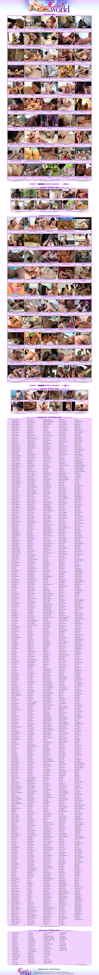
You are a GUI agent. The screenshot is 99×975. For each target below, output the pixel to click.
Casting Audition (31, 556)
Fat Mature (29, 893)
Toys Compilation (78, 794)
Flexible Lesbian (46, 449)
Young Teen (77, 918)
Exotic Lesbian (30, 861)
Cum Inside (29, 687)
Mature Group (62, 513)
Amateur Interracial (16, 484)
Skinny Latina (77, 540)
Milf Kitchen (61, 584)
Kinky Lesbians (46, 753)
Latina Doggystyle (47, 789)
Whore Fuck (77, 855)
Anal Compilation (15, 562)
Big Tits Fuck (15, 819)
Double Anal (30, 781)
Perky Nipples (62, 756)
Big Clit (13, 780)
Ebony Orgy (30, 842)
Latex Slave (45, 777)
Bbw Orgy (14, 714)
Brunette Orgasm (31, 507)
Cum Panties (30, 695)
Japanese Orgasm (47, 733)
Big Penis (14, 811)
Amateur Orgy (15, 496)
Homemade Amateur (47, 604)
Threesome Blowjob (78, 762)
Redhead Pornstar (62, 897)
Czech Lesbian (30, 733)
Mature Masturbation (63, 527)
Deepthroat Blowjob (31, 745)
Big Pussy (14, 813)
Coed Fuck (29, 632)
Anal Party (14, 589)
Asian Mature (15, 639)
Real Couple (61, 866)
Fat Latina (29, 889)
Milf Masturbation (63, 585)
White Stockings (78, 852)
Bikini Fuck (14, 830)
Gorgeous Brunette (47, 531)
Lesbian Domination (47, 847)
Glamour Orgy (46, 520)
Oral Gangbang (62, 703)
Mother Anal (61, 650)
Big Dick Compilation (16, 799)
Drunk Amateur (30, 794)
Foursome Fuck (46, 459)
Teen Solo (76, 744)
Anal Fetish (14, 573)
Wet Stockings (77, 849)
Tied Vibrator (77, 769)
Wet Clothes (77, 841)
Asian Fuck (14, 629)
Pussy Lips (61, 850)
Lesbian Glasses (46, 861)
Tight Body (76, 775)
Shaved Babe (77, 490)
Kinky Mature (46, 755)
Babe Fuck (14, 681)
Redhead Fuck (62, 889)
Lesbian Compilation (47, 841)
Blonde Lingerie (15, 922)
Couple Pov (29, 667)
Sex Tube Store (31, 945)
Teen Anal (76, 664)
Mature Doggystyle (63, 502)
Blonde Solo (30, 429)
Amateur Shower (15, 506)
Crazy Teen (29, 679)
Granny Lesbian (46, 542)
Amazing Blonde (15, 534)
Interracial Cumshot (47, 684)
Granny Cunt (46, 537)
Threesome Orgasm (78, 767)
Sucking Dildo (77, 647)
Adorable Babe (15, 421)
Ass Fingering (15, 662)
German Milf (46, 495)
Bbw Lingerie (15, 708)
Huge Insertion (46, 661)
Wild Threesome (78, 886)
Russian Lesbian (78, 448)
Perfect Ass (61, 750)
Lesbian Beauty (46, 830)
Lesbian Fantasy (46, 850)
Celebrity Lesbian (31, 562)
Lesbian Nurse (46, 888)
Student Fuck (77, 629)
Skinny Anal (77, 527)
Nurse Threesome (62, 678)
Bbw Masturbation (16, 709)
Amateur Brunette (15, 448)
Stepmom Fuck (77, 612)
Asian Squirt (14, 656)
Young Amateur (77, 888)
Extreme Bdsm (30, 864)
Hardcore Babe (46, 590)
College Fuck (30, 640)
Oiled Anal (61, 694)
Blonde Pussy (30, 426)
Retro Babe (61, 907)
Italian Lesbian (46, 706)
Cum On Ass (30, 689)
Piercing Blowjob (62, 770)
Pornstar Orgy (62, 795)
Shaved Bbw (77, 491)
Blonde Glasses (15, 916)
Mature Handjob (62, 515)
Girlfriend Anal (46, 501)
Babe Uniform (15, 686)
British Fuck (30, 463)
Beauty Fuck (14, 734)
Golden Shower (46, 526)
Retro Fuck (61, 914)
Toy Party (76, 792)
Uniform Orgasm (78, 806)
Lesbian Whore (62, 449)
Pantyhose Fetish (62, 737)
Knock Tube (81, 411)
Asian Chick (14, 618)
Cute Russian (30, 720)
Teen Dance (77, 689)
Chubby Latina (30, 587)
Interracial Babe (46, 679)
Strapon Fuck (77, 621)
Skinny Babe (77, 529)
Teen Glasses (77, 712)
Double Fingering (31, 786)
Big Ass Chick (15, 764)
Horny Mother (46, 640)
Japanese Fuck (46, 722)
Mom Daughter (62, 626)
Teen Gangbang (77, 711)
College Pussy (30, 647)
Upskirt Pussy (77, 809)
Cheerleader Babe (31, 578)
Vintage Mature (77, 825)
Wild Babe (76, 864)
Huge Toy (45, 667)
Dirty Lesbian (30, 767)
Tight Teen (76, 780)
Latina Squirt (46, 809)
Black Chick (14, 850)
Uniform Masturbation (79, 805)
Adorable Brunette (16, 424)
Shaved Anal (77, 487)
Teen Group (77, 714)
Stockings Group (78, 617)
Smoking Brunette (78, 573)
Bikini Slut (14, 831)
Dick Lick (29, 748)
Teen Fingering (77, 704)
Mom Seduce (62, 632)
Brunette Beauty (30, 479)
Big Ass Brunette (15, 762)
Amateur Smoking (16, 507)
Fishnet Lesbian (46, 440)
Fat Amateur (30, 877)
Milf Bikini (61, 565)
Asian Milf (14, 640)
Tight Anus (76, 772)
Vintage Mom (77, 828)
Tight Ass (76, 773)
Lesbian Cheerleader (47, 836)
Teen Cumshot (77, 686)
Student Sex (77, 632)
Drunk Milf (29, 803)
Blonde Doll (14, 910)
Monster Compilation (63, 642)
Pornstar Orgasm (62, 794)
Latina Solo (45, 808)
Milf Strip (61, 604)
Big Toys (14, 824)
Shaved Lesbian (77, 504)
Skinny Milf (77, 546)
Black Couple (15, 852)
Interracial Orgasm (47, 698)
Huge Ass (45, 650)
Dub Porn (69, 199)
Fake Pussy (29, 872)
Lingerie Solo (62, 462)
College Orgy (30, 643)
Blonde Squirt (30, 430)
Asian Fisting (14, 628)
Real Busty (61, 864)
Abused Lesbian (15, 419)
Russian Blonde (77, 438)
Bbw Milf (14, 711)
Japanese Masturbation (48, 730)
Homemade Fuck (47, 609)
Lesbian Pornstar (46, 903)
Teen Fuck (76, 709)
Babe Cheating (15, 679)
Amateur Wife (15, 526)
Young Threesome (78, 919)
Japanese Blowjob (47, 719)
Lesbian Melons (46, 880)
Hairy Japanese (46, 571)
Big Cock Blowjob (16, 786)
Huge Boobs (45, 651)
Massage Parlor (62, 474)
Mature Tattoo (62, 553)
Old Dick (61, 697)
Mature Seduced (62, 542)
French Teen (45, 469)
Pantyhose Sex (62, 742)
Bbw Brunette (15, 700)
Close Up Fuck (30, 617)
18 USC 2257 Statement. (66, 973)
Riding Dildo (77, 426)
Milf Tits (61, 610)
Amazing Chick (15, 537)
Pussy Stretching (62, 855)
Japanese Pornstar (47, 734)
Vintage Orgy (77, 831)
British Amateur (30, 460)
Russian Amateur (78, 432)
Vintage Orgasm (78, 830)
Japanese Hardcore (47, 723)
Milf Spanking (62, 600)
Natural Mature (62, 667)
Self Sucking (77, 474)
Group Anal (45, 548)
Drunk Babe (30, 795)
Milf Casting (61, 568)
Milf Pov (61, 593)
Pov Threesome (62, 816)
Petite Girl (61, 766)
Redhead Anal (62, 880)
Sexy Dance (77, 484)
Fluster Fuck (81, 199)
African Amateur (15, 432)
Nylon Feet (61, 683)
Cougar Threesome (31, 659)
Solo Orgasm (77, 592)
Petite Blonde (62, 762)
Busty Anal (29, 531)
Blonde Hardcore (15, 919)
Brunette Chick (30, 488)
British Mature (30, 466)
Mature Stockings (62, 548)
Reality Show (62, 875)
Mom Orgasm (62, 631)
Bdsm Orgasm (15, 723)
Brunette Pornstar (31, 509)
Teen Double (77, 697)
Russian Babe (77, 435)
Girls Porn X (62, 942)
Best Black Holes (32, 951)
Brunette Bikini (30, 482)
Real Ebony (61, 869)
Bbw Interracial (15, 703)
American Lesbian (16, 553)
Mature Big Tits (62, 490)
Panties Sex (61, 736)
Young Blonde (77, 897)
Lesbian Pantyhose (47, 897)
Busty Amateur (30, 529)
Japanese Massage (47, 728)
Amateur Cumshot (16, 460)
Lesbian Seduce (46, 916)
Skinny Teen (77, 553)
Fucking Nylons (47, 940)
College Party (30, 645)
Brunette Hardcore (31, 501)
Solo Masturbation (78, 590)
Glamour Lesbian (47, 515)
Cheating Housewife (31, 571)
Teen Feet (76, 701)
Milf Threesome (62, 609)
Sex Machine (77, 477)
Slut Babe (76, 562)
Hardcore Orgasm (47, 598)
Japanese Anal (46, 709)
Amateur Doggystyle (16, 466)
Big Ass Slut (14, 773)
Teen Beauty (77, 672)
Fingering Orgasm (47, 422)
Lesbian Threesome (63, 441)
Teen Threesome (78, 755)
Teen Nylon (77, 725)
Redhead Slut (62, 899)
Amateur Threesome (16, 521)
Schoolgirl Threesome (79, 466)
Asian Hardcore (15, 631)
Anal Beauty (14, 560)
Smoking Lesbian (78, 579)
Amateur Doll (15, 468)
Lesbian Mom (46, 883)
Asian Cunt (14, 621)
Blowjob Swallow (31, 441)
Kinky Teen (45, 756)
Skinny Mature (77, 545)
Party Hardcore (62, 747)
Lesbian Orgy (46, 894)
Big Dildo (14, 805)
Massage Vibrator (62, 476)
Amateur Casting (15, 449)
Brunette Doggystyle (31, 493)
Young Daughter (78, 905)
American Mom (15, 557)
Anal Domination (15, 570)
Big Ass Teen (14, 775)
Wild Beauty (77, 867)
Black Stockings (15, 878)
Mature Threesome (63, 554)
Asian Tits (14, 659)
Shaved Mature (77, 506)
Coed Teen (29, 637)
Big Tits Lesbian (15, 820)
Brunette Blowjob (31, 484)
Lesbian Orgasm (46, 893)
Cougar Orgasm (30, 656)
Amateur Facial (15, 471)
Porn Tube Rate (31, 939)
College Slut (30, 648)
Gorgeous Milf (46, 534)
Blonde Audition (15, 891)
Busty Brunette (30, 538)
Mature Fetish (62, 507)
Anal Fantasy (14, 571)
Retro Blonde (62, 910)
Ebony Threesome (31, 850)
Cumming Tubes (31, 962)
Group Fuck (45, 551)
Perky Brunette (62, 753)
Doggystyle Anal (31, 778)
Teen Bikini (77, 675)
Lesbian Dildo (46, 844)
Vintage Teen (77, 835)
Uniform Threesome (78, 808)
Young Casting (77, 900)
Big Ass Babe (15, 759)
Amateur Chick (15, 452)
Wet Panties (77, 846)
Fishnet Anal (46, 438)
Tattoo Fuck (77, 654)
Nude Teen (61, 673)
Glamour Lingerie (47, 516)
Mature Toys (61, 556)
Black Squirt (14, 877)
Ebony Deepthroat (31, 825)
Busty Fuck (29, 542)
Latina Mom (45, 800)
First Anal (45, 426)
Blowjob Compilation (32, 438)
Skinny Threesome (78, 554)
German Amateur (47, 479)
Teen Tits (76, 756)
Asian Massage (15, 636)
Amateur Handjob (15, 480)
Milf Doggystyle (62, 571)
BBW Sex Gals (31, 961)
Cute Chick (29, 712)
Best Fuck (14, 752)
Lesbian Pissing (46, 900)
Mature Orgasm (62, 532)
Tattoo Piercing (77, 659)
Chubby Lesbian (30, 589)
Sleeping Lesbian (78, 560)
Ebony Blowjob (30, 820)
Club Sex (29, 629)
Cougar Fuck (30, 654)
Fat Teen (29, 900)
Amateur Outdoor (15, 498)
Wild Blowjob (77, 871)
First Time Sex (46, 437)
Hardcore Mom (46, 596)
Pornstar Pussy (62, 800)
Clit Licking (30, 609)
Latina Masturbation (47, 797)
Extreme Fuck (30, 866)
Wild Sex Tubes (56, 400)
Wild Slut (76, 883)
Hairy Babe (45, 560)
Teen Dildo (76, 692)
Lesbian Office (46, 889)
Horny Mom (45, 639)
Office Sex (61, 692)
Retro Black (61, 908)
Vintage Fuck (77, 820)
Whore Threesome (78, 861)
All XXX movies (17, 199)
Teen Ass (76, 665)
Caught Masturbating (32, 559)
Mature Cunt (61, 499)
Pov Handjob (61, 809)
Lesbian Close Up (47, 838)
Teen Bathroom (77, 670)
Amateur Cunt (15, 462)
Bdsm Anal (14, 720)
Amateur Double (15, 469)
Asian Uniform (15, 661)
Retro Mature (62, 919)
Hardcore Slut (46, 601)
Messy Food (61, 559)
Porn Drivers (56, 210)
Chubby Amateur (31, 581)
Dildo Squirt (30, 753)
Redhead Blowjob (63, 885)
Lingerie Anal (62, 460)
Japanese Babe (46, 712)
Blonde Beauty (15, 896)
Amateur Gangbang (16, 477)
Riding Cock (77, 422)
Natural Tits (61, 672)
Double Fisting (30, 788)
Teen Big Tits (77, 673)
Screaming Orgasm (78, 469)
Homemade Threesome (48, 617)
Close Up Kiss (30, 618)
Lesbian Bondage (47, 833)
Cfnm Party (29, 565)
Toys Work (76, 795)
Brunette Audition (31, 474)
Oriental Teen (62, 714)
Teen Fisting (77, 708)
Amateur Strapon (15, 512)
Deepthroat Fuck (31, 747)
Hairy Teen (45, 582)
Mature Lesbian (62, 524)
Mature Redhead (62, 538)
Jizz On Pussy (46, 744)
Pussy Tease (61, 858)
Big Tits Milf (14, 822)
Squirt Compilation (78, 607)
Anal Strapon (14, 595)
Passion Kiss (61, 748)
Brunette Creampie (31, 491)
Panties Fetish (62, 731)
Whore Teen (77, 860)
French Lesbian (46, 466)
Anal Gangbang (15, 579)
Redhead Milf (62, 894)
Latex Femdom (46, 770)
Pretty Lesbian (62, 827)
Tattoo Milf (76, 657)
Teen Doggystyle (78, 694)
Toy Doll (76, 789)
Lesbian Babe (46, 825)
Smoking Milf (77, 582)
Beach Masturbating (16, 726)
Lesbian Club (46, 839)
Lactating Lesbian (47, 766)
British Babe (30, 462)
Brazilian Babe (30, 455)
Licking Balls (62, 459)
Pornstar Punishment (63, 799)
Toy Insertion (77, 791)
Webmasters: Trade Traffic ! (49, 969)
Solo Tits (76, 596)
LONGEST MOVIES (55, 184)
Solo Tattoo (77, 595)
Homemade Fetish (47, 607)
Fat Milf (29, 894)
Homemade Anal (46, 606)
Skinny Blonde (77, 534)
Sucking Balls (77, 637)
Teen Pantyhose (77, 731)
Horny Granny (46, 632)
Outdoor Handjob (62, 722)
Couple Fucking (30, 662)
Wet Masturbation (78, 842)
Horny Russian (46, 645)
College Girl (30, 642)
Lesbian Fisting (46, 856)
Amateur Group (15, 479)
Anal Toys (14, 600)
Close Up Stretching (31, 625)
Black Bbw (14, 844)
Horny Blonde (46, 621)
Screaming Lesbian (78, 468)
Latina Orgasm (46, 802)
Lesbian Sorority (62, 421)
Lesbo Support (47, 954)
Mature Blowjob (62, 493)
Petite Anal (61, 759)
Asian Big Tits (15, 614)
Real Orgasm (61, 871)
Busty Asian (30, 532)
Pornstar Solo (62, 803)
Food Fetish (45, 451)
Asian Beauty (15, 612)
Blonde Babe (14, 893)
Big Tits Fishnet (15, 817)
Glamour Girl (46, 513)
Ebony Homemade (31, 830)
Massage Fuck (62, 469)
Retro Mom (61, 922)
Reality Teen (61, 877)
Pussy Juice (61, 847)
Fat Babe (29, 882)
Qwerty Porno (69, 210)
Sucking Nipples (78, 648)
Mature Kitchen (62, 521)
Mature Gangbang (63, 512)
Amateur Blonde (15, 444)
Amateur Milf (15, 488)
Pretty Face (61, 824)
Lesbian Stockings (63, 429)
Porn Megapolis (63, 933)
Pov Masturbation (63, 811)
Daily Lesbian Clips (48, 933)
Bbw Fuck (14, 701)
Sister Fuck (76, 524)
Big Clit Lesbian (15, 783)
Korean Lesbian (46, 764)
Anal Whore (14, 601)
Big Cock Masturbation (17, 792)
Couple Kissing (30, 664)
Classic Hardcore (31, 601)
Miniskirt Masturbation (64, 617)
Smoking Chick (77, 574)
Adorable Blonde (15, 422)
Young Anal (77, 889)
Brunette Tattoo (30, 518)
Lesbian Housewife (47, 866)
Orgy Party (61, 711)
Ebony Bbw (29, 817)
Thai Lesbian (77, 761)
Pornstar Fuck (62, 789)
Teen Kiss (76, 720)
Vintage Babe (77, 817)
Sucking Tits (77, 650)
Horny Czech (46, 628)
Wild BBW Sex (63, 937)
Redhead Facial (62, 888)
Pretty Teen (61, 830)
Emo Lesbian (30, 852)
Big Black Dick (15, 777)
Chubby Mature (30, 590)
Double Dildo (30, 784)
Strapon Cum (77, 620)
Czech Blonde (30, 728)
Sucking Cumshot (78, 645)
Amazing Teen (15, 545)
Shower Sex (77, 521)
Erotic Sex (29, 858)
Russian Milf (77, 452)
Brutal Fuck (29, 527)
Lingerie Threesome (63, 465)
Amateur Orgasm (15, 495)
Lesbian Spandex (62, 422)
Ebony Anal (29, 814)
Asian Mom (14, 642)
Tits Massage (77, 784)
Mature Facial (62, 504)
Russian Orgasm (78, 454)
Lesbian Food (46, 858)
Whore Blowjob (77, 853)
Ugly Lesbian (77, 797)
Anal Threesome (15, 598)
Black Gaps (30, 953)
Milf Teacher (61, 607)
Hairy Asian (45, 559)
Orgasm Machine (62, 708)
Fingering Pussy (46, 424)
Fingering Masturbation (48, 421)
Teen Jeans (76, 719)
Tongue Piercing (78, 788)
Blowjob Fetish (30, 440)
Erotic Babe (29, 853)
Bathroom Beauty (15, 690)
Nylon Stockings (62, 687)
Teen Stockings (77, 748)
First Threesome (46, 432)
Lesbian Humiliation (47, 867)
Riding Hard (77, 427)
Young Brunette (77, 899)
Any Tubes (43, 411)
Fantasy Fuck (30, 875)
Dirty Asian (29, 756)
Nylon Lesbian (62, 686)
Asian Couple (15, 620)
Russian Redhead (78, 455)
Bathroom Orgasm (16, 694)
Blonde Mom (30, 419)
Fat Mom (29, 896)
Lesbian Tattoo (62, 437)
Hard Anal (45, 585)
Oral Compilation (62, 698)
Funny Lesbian (46, 474)
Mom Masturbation (63, 629)
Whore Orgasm (77, 858)
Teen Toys (76, 758)
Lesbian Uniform (62, 446)
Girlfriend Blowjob (47, 502)
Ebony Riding (30, 844)
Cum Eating (30, 684)
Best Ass (13, 747)
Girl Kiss (45, 499)
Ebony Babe (30, 816)
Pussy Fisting (62, 842)
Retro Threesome (78, 421)
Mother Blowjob (62, 651)
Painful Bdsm (62, 730)
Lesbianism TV (47, 947)
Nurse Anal (61, 675)
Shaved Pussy (77, 510)
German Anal (46, 480)
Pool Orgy (61, 777)
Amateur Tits (14, 523)
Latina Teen (45, 811)
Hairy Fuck (45, 568)
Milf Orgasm (61, 587)
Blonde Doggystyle (16, 908)
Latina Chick (46, 786)
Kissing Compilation (47, 759)
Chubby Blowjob (31, 584)
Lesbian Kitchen (46, 872)
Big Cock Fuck (15, 791)
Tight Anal (76, 770)
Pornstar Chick (62, 788)
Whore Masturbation (79, 856)
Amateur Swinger (15, 516)
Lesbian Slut (45, 924)
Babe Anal (14, 672)
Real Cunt (61, 867)
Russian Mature (77, 451)
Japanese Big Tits (47, 717)
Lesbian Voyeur (62, 448)
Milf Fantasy (61, 574)
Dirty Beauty (30, 759)
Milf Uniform (62, 612)
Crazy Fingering (30, 673)
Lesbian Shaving (46, 918)
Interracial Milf (46, 695)
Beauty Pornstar (15, 739)
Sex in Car (76, 482)
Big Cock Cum (15, 789)
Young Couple (77, 903)
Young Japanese (77, 907)
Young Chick (77, 902)
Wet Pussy (76, 847)
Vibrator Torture (78, 814)
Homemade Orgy (47, 614)
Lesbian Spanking (63, 424)
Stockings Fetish (78, 615)
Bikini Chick (14, 828)
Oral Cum (61, 700)
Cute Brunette (30, 711)
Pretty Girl (61, 825)
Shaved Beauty (77, 493)
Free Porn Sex (63, 947)
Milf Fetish (61, 576)
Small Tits (76, 567)
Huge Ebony (45, 657)
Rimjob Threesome (78, 430)
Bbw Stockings (15, 715)
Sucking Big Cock (78, 639)
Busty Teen (29, 553)
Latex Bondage (46, 769)
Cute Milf (29, 719)
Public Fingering (62, 833)
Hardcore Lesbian (47, 595)
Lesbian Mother (46, 886)
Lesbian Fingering (47, 855)
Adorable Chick (15, 426)
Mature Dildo (62, 501)
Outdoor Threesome (63, 728)
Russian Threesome (78, 459)
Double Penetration (31, 791)
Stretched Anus (77, 625)
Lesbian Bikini (46, 831)
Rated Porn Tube (32, 942)
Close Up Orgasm (31, 621)
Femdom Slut (30, 913)
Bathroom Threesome (16, 695)
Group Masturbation (47, 553)
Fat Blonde (29, 883)
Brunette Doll (30, 495)
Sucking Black (77, 642)
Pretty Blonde (62, 820)
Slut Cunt (76, 563)
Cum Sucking (30, 698)
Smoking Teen (77, 584)
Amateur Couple (15, 459)
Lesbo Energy (47, 951)
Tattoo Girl (76, 656)
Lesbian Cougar (46, 842)
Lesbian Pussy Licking (48, 908)
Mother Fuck (61, 653)
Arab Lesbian (15, 604)
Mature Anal (61, 482)
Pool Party (61, 778)
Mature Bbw (61, 485)
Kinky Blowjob (46, 748)
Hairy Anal (45, 557)
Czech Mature (30, 734)
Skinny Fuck (77, 538)
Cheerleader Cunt (31, 579)
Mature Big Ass (62, 488)
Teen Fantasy (77, 700)
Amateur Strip (15, 513)
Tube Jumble (81, 210)
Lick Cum (61, 457)
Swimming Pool (78, 653)
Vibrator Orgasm (78, 813)
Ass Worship (14, 670)
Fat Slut (29, 899)
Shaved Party (77, 509)
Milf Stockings (62, 603)
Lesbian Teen (62, 440)
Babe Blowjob (15, 676)
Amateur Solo (15, 509)
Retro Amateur (62, 905)
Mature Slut (61, 543)
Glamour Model (46, 518)
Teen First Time (77, 706)
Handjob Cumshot (47, 584)
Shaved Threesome (78, 516)
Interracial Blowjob (47, 683)
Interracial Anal (46, 678)
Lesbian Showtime (48, 948)
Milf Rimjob (61, 595)
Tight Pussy (77, 778)
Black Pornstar (15, 867)
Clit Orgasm (30, 610)
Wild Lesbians (77, 874)
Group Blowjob (46, 549)
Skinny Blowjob (78, 535)
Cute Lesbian (30, 717)
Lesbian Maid (46, 875)
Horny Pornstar (46, 642)
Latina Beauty (46, 783)
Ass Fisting (14, 664)
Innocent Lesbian (47, 675)
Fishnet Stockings (47, 443)
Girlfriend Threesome (48, 510)
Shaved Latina (77, 502)
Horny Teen (45, 647)
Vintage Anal (77, 816)
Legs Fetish (45, 817)
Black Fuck (14, 855)
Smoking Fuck (77, 578)
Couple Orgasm (30, 665)
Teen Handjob (77, 715)
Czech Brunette (30, 730)
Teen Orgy (76, 728)
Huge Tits (45, 665)
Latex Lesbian (46, 772)
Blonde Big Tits (15, 897)
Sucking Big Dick (78, 640)
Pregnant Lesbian (62, 817)
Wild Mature (77, 875)
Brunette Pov (30, 510)
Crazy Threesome (31, 681)
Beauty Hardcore (15, 736)
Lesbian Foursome (47, 860)
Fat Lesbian (29, 891)
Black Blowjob (15, 847)
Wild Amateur (77, 863)
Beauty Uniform (15, 744)
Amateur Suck (15, 515)
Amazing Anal (15, 527)
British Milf (29, 468)
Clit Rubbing (30, 612)
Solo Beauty (77, 585)
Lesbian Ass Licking (47, 824)
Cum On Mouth (30, 690)
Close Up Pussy (30, 623)
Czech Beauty (30, 726)
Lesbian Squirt (62, 426)
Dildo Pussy (30, 752)
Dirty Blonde (30, 761)
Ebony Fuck (30, 828)
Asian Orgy (14, 647)
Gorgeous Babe (46, 527)
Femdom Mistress (31, 911)
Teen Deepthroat (78, 690)
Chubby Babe (30, 582)
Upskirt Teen (77, 811)
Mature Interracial (63, 518)
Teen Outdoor (77, 730)
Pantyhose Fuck (62, 739)
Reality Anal (61, 874)
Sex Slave (76, 480)
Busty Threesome (31, 554)
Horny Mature (46, 636)
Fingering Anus (30, 924)
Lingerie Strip (62, 463)
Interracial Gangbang (47, 692)
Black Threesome (15, 882)
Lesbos (45, 956)
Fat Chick (29, 886)
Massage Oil (61, 471)
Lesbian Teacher (62, 438)
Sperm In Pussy (77, 603)
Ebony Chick (30, 824)
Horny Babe (45, 618)
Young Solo (77, 916)
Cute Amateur (30, 706)
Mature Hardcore (62, 516)
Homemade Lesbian (47, 610)
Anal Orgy (14, 585)
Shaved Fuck (77, 501)
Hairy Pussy (45, 581)
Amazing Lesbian (15, 540)
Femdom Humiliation (32, 910)
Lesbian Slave (46, 922)
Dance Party (30, 742)
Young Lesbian (77, 910)
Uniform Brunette (78, 800)
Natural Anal (61, 662)
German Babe (46, 482)
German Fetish (46, 488)
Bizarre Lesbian (15, 835)
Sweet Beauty (77, 651)
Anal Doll (14, 568)
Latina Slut (45, 806)
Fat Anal (29, 878)
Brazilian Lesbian (31, 457)
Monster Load (62, 645)
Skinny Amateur (78, 526)
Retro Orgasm (62, 924)
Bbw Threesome (15, 719)
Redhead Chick (62, 886)
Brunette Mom (30, 506)
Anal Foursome (15, 576)
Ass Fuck (14, 665)
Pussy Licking (62, 849)
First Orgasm (46, 430)
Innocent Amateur (47, 668)
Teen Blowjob (77, 676)
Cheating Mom (30, 574)
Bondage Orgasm (31, 446)
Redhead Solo (62, 900)
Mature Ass (61, 484)
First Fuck (45, 429)
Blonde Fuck (14, 914)
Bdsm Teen (14, 725)
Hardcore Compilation (48, 593)
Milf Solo (61, 598)
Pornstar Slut (61, 802)
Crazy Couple (30, 672)
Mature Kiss (61, 520)
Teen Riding (77, 739)
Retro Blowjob (62, 911)
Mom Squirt (61, 636)
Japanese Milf (46, 731)
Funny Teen (45, 476)
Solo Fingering (77, 589)
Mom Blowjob (62, 623)
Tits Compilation (78, 781)
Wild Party (76, 880)
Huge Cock (45, 653)
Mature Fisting (62, 509)
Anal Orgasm (14, 584)
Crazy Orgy (29, 678)
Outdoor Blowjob (62, 717)
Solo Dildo (76, 587)
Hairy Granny (46, 570)
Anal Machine (15, 582)
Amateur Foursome (16, 474)
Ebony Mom (30, 839)
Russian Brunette (78, 441)
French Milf (45, 468)
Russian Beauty (77, 437)
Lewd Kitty (46, 958)
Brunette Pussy (30, 512)
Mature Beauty (62, 487)
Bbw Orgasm (14, 712)
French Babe (46, 465)
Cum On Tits (30, 694)
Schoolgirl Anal (77, 460)
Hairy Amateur (46, 556)
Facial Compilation (31, 869)
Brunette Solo (30, 515)
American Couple (15, 551)
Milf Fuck (61, 578)
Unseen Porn (30, 400)
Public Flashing (62, 835)
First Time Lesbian (47, 435)
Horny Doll (45, 629)
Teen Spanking (77, 745)
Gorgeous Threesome (47, 535)
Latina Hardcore (46, 794)
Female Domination (31, 907)
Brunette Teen (30, 520)
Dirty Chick (29, 764)
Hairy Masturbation (47, 576)
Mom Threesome (62, 637)
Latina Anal (45, 780)
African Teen (14, 437)
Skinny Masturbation (79, 543)
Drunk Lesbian (30, 802)
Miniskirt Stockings (63, 620)
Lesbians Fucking (62, 454)
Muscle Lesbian (62, 661)
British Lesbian (30, 465)
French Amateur (46, 462)
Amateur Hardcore (16, 482)
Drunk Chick (30, 800)
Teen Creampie (77, 684)
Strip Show (76, 626)
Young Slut (76, 914)
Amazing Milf (15, 542)
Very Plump (62, 936)
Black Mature (15, 858)
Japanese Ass (46, 711)
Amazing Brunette (16, 535)
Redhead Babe (62, 882)
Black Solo (14, 875)
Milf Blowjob (62, 567)
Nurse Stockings (62, 676)
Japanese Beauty (46, 715)
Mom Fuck (61, 628)
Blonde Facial (15, 911)
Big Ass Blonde (15, 761)
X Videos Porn (63, 945)
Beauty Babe (14, 730)
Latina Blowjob (46, 784)
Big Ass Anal (14, 756)
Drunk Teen (29, 809)
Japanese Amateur (47, 708)
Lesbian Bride (46, 835)
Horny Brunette (46, 623)
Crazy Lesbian (30, 676)
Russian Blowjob (78, 440)
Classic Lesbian (30, 603)
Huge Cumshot (46, 654)
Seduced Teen (77, 473)
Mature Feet (61, 506)
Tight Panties (77, 777)
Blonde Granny (15, 918)
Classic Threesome (31, 606)
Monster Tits (61, 648)
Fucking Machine (47, 473)
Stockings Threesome (79, 618)
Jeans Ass (45, 739)
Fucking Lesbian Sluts (49, 937)
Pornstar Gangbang (63, 791)
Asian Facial (14, 623)
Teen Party (76, 733)
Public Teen (61, 839)
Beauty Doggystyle (16, 733)
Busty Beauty (30, 535)
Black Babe (14, 842)
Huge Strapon (46, 664)
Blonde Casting (15, 902)
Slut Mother (77, 565)
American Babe (15, 546)
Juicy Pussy (45, 745)
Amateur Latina (15, 485)
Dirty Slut (29, 773)
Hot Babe (45, 648)
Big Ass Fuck (14, 767)
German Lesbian (46, 491)
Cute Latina (29, 715)
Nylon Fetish (61, 684)
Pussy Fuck (61, 846)
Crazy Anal (29, 670)
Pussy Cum (61, 841)
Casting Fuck (30, 557)
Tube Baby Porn (31, 948)
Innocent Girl (46, 673)
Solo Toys (76, 598)
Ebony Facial (30, 827)
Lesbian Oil (45, 891)
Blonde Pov (29, 424)
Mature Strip (61, 549)
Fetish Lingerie (30, 922)
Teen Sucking (77, 752)
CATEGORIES (32, 184)
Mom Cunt (61, 625)
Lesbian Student (62, 433)
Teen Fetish (77, 703)
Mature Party (61, 535)
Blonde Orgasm (30, 421)
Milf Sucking (62, 606)
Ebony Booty (30, 822)
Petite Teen (61, 769)
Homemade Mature (47, 612)
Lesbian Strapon (62, 430)
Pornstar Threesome (63, 806)
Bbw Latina (14, 704)
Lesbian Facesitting (47, 849)
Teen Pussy (76, 737)
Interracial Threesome (48, 704)
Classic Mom (30, 604)
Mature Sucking (62, 551)
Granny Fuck (46, 538)
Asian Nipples (15, 643)
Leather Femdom (47, 814)
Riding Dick (77, 424)
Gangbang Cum (46, 477)
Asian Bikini (14, 615)
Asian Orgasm (15, 645)
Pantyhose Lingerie (63, 741)
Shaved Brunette (78, 498)
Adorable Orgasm (15, 429)
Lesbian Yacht (62, 452)
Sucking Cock (77, 643)
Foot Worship (46, 454)
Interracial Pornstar (47, 701)
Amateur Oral (15, 493)
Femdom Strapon (31, 916)
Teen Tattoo (77, 753)
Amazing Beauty (15, 532)
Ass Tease (14, 668)
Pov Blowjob (61, 808)
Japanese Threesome (47, 737)
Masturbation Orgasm (63, 479)
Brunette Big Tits (31, 480)
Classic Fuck (30, 600)
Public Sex (61, 838)
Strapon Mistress (78, 623)
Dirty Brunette (30, 762)
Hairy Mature (46, 578)
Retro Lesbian (62, 916)
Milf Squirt (61, 601)
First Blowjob (46, 427)
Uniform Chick (77, 802)
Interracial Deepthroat (48, 686)
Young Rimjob (77, 911)
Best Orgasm (14, 755)
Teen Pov (76, 736)
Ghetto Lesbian (46, 498)
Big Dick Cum (15, 800)
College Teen (30, 650)
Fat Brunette (30, 885)
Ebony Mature (30, 836)
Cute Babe (29, 708)
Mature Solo (61, 545)
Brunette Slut (30, 513)
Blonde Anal (14, 889)
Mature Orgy (61, 534)
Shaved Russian (77, 512)
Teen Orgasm (77, 726)
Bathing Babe (15, 687)
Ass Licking (14, 667)
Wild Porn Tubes (43, 400)
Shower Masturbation (79, 520)
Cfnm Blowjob (30, 563)
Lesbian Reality (46, 910)
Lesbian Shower (46, 919)
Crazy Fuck (29, 675)
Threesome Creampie (79, 764)
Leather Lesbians (47, 816)
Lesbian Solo (61, 419)
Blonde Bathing (15, 894)
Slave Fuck (76, 556)
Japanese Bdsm (46, 714)
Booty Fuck (29, 452)
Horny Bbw (45, 620)
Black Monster (15, 863)
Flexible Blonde (46, 448)
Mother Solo (61, 659)
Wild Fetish (77, 872)
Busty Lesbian (30, 545)
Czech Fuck (29, 731)
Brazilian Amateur (31, 454)
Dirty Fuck (29, 766)
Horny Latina (46, 634)
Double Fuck (30, 789)
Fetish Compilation (31, 918)
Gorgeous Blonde (47, 529)
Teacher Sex (77, 661)
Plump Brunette (62, 772)
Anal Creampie (15, 565)
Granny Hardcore (47, 540)
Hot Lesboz (46, 945)
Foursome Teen (46, 460)
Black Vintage (15, 885)
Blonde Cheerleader (16, 903)
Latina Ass (45, 781)
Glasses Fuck (46, 523)
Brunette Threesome (31, 521)
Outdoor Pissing (62, 726)
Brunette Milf (30, 504)
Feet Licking (30, 903)
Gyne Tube (69, 411)
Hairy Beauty (46, 562)
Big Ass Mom (15, 772)
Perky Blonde (62, 752)
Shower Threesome (78, 523)
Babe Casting (14, 678)
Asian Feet (14, 625)
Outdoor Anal (62, 715)
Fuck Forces (43, 210)
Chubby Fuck (30, 585)
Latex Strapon (46, 778)
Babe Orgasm (15, 683)
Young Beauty (77, 894)
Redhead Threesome (63, 903)
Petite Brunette (62, 764)
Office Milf (61, 690)
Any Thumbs (30, 411)
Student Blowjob (78, 628)
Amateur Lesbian (15, 487)
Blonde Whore (30, 437)
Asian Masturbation (16, 637)
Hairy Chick (45, 567)
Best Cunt (14, 750)
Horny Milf (45, 637)
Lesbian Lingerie (46, 874)
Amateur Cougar (15, 457)
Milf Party (61, 590)
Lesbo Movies (47, 953)
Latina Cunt (45, 788)
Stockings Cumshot (78, 614)
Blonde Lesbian (15, 921)
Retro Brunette (62, 913)
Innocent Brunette (47, 672)
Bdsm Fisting (14, 722)
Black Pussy (14, 871)
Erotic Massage (30, 856)
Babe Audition (15, 673)
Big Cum (14, 794)
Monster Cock (62, 640)
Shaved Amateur (78, 485)
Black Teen (14, 880)
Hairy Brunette (46, 565)
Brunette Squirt (30, 516)
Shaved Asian (77, 488)
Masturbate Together (63, 477)
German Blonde (46, 484)
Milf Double (61, 573)
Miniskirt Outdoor (63, 618)
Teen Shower (77, 741)
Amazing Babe (15, 531)
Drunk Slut (29, 808)
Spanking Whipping (78, 600)
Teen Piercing (77, 734)
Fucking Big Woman (48, 936)
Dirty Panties (30, 772)
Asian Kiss (14, 632)
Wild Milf (76, 877)
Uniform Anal (77, 799)
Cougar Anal (30, 653)
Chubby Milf (30, 592)
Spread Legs (77, 606)
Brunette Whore (30, 523)
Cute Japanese (30, 714)
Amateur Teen (15, 520)
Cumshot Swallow (31, 703)
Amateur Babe (15, 441)
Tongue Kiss (77, 786)
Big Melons (14, 806)
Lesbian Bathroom (47, 828)
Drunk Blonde (30, 797)
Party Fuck (61, 744)
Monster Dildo (62, 643)
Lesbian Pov (45, 905)
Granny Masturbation (47, 543)
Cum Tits (29, 700)
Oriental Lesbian (62, 712)
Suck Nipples (77, 636)
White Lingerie (77, 850)
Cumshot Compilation (32, 701)
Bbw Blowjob (15, 698)
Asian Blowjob (15, 617)
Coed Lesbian (30, 634)
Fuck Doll (45, 471)
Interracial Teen (46, 703)
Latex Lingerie (46, 773)
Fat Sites (46, 934)
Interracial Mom (46, 697)
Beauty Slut (14, 742)
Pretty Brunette (62, 822)
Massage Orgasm (62, 473)
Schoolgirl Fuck (77, 463)
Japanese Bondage (47, 720)
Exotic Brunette (30, 860)
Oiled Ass (61, 695)
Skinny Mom (77, 548)
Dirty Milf (29, 769)
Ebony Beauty (30, 819)
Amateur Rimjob (15, 504)
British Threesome (31, 471)
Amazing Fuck (15, 538)
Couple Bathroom (31, 661)
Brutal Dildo (30, 526)
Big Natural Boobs (16, 808)
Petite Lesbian (62, 767)
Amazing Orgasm (15, 543)
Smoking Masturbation (79, 581)
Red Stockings (62, 878)
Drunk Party (30, 806)
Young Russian (77, 913)
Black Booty (14, 849)
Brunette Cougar (31, 490)
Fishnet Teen (46, 444)
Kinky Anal (45, 747)
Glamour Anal (46, 512)
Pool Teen (61, 781)
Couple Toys (30, 668)
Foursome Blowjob (47, 457)
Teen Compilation (78, 683)
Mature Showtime (48, 961)
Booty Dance (30, 451)
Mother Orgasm (62, 656)
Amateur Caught (15, 451)
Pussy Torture (62, 860)
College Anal (30, 639)
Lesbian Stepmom (63, 427)
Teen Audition (77, 667)
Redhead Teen (62, 902)
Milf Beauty (61, 563)
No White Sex (31, 958)
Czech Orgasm (30, 739)
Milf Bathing (61, 562)
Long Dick (61, 466)
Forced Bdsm (46, 455)
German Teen (46, 496)
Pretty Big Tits (62, 819)
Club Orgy (29, 626)
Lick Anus (61, 455)
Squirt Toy (76, 610)
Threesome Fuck (78, 766)
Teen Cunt (76, 687)
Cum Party (29, 697)
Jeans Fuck (45, 741)
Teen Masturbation (78, 723)
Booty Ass (29, 449)
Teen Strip (76, 750)
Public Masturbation (63, 836)
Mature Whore (62, 557)
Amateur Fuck (15, 476)
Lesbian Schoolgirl (47, 913)
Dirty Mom (29, 770)
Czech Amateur (30, 723)
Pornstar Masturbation (64, 792)
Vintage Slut (77, 833)
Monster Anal (62, 639)
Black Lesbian (15, 856)
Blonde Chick (15, 905)
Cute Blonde (30, 709)
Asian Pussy (14, 651)
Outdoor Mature (62, 725)
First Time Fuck (46, 433)
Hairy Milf (45, 579)
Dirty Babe (29, 758)
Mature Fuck (61, 510)
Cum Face (29, 686)
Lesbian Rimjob (46, 911)
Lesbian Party (46, 899)
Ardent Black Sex (32, 950)
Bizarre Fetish (15, 833)
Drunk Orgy (30, 805)
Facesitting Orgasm (31, 867)
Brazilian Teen (30, 459)
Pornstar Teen (62, 805)
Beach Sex (14, 728)
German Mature (46, 493)
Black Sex (14, 872)
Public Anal (61, 831)
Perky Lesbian (62, 755)
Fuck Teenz (46, 942)
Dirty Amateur (30, 755)
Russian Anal (77, 433)
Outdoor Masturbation (64, 723)
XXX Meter (62, 940)
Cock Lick (29, 631)
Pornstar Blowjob (62, 786)
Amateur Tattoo (15, 518)
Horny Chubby (46, 625)
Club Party (29, 628)
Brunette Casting (31, 485)
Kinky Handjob (46, 750)
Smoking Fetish (77, 576)
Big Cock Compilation (16, 788)
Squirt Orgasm (77, 609)
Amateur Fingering (16, 473)
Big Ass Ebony (15, 766)
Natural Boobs (62, 664)
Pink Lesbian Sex (48, 962)
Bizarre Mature (15, 836)
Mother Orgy (61, 657)
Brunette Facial (30, 496)
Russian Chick (77, 443)
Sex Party (76, 479)
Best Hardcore (15, 753)
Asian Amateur (15, 606)
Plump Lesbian (62, 773)
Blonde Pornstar (30, 422)
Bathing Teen (14, 689)
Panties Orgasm (62, 734)
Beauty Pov (14, 741)
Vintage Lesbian (78, 822)
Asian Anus (14, 609)
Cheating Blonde (31, 567)
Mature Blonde (62, 491)
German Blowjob (47, 485)
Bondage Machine (31, 444)
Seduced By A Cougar (79, 471)
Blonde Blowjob (15, 900)
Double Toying (30, 792)
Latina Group (46, 792)
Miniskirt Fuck (62, 615)
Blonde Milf (14, 924)
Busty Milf (29, 546)
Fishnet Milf (45, 441)
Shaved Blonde (77, 496)
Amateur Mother (15, 491)
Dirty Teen (29, 775)
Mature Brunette (62, 495)
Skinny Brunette (78, 537)
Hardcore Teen (46, 603)
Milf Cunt (61, 570)
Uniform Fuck (77, 803)
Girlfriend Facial (46, 504)
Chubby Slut (30, 595)
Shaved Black (77, 495)
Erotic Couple (30, 855)
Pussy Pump (61, 853)
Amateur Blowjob (15, 446)
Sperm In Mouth (78, 601)
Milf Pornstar (62, 592)
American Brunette (16, 549)
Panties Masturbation (63, 733)
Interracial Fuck (46, 690)
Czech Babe (30, 725)
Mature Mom (62, 529)
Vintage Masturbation (79, 824)
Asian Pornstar (15, 648)
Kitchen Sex (45, 762)
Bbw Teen (14, 717)
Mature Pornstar (62, 537)
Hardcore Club (46, 592)
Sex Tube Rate (31, 943)
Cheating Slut (30, 576)
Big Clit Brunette (15, 781)
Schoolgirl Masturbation (79, 465)
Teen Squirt (77, 747)
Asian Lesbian (15, 634)
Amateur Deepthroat (16, 463)
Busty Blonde (30, 537)
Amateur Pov (14, 499)
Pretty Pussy (61, 828)
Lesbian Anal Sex (47, 822)
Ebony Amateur (30, 813)
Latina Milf (45, 799)
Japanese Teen (46, 736)
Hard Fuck (45, 587)
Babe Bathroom (15, 675)
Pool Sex (61, 780)
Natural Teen (61, 670)
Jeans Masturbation (47, 742)
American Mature (15, 554)
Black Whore (14, 886)
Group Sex (45, 554)
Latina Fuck (45, 791)
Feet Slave (29, 905)
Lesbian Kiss (46, 871)
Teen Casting (77, 678)
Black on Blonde (15, 888)
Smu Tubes (30, 947)
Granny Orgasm (46, 545)
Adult (17, 411)
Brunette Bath (30, 477)
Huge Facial (45, 659)
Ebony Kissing (30, 831)
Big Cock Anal (15, 784)
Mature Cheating (62, 496)
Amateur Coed (15, 454)
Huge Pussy (45, 662)
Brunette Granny (31, 499)
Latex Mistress (46, 775)
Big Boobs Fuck (15, 778)
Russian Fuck (77, 446)
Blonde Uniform (30, 435)
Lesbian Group (46, 863)
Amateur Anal (15, 438)
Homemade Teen (46, 615)
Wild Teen (76, 885)
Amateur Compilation (16, 455)
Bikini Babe (14, 825)
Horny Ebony (46, 631)
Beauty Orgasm (15, 737)
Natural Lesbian (62, 665)
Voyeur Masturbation (79, 838)
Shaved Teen (77, 515)
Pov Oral (61, 813)
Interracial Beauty (47, 681)
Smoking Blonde (78, 571)
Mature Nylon (62, 531)
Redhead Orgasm (62, 896)
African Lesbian (15, 435)
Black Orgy (14, 866)
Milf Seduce (61, 596)
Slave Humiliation (78, 559)
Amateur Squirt (15, 510)
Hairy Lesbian (46, 574)
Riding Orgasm (77, 429)
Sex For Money (77, 476)
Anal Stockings (15, 593)
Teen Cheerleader (78, 679)
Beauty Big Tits (15, 731)
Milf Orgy (61, 589)
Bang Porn (56, 199)
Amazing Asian (15, 529)
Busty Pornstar (30, 549)
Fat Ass (29, 880)
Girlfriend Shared (47, 509)
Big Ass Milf (14, 770)
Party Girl (61, 745)
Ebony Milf (29, 838)
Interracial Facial (46, 689)
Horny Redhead (46, 643)
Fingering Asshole (47, 419)
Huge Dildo (45, 656)
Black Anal (14, 839)
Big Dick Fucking (15, 802)
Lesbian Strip (62, 432)
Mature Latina (62, 523)
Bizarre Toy (14, 838)
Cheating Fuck (30, 570)
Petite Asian (61, 761)
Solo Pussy (76, 593)
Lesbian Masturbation (48, 878)
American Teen (15, 559)
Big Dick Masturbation (17, 803)
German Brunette (47, 487)
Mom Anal (61, 621)
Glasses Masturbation (47, 524)
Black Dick (14, 853)
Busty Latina (30, 543)
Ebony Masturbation (31, 835)
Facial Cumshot (30, 871)
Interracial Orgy (46, 700)
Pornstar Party (62, 797)
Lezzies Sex (46, 959)
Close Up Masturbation (32, 620)
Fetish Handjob (30, 921)
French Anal (45, 463)
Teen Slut (76, 742)
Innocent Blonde (46, 670)
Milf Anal (61, 560)
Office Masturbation (63, 689)
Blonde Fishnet (15, 913)
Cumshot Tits (30, 704)
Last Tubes (17, 210)
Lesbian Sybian (62, 435)
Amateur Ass (14, 440)
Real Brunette (62, 863)
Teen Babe (76, 668)
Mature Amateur (62, 480)
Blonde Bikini (15, 899)
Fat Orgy (29, 897)
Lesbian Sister (46, 921)
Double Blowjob (31, 783)
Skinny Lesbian (77, 542)
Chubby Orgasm (30, 593)
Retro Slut (76, 419)
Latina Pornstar (46, 805)
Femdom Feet (30, 908)
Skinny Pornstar (77, 549)
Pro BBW (62, 934)
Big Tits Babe (15, 814)
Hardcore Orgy (46, 600)
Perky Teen (61, 758)
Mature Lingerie (62, 526)
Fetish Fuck (29, 919)
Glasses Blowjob (46, 521)
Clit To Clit (29, 614)
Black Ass (14, 841)
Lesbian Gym (46, 864)
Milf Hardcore (62, 582)
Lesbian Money (46, 885)
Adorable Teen (15, 430)
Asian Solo (14, 654)
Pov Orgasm (61, 814)
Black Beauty (15, 846)
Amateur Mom (15, 490)
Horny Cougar (46, 626)
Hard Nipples (46, 589)
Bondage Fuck (30, 443)
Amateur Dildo (15, 465)
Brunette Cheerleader (32, 487)
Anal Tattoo (14, 596)
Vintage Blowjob (78, 819)
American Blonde (15, 548)
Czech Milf (29, 736)
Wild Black (76, 869)
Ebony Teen (29, 849)
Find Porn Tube (63, 948)
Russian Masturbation (79, 449)
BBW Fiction (31, 959)
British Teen (30, 469)
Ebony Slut (29, 846)
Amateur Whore (15, 524)
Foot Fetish (45, 452)
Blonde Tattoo (30, 432)
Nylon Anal (61, 681)
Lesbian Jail (45, 869)
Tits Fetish (76, 783)
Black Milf (14, 860)
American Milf (15, 556)
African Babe (14, 433)
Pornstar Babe (62, 784)
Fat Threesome (30, 902)
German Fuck (46, 490)
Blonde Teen (30, 433)
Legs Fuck (45, 819)
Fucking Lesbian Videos (49, 939)
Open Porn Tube (63, 950)
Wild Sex (76, 882)
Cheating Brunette (31, 568)
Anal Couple (14, 563)
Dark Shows (31, 954)
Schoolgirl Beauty (78, 462)
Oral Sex (61, 704)
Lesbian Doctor (46, 846)
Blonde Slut (29, 427)
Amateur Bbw (15, 443)
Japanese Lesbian (47, 726)
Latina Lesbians (46, 795)
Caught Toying (30, 560)
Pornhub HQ (30, 210)
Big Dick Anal (15, 795)
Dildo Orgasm (30, 750)
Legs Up (45, 820)
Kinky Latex (45, 752)
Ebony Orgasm (30, 841)
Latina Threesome (47, 813)
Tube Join (30, 199)
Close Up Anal (30, 615)
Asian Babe (14, 610)
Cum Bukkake (30, 683)
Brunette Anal (30, 473)
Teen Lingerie (77, 722)
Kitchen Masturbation (48, 761)
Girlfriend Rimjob (47, 507)
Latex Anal (45, 767)
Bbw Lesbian (14, 706)
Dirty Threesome (31, 777)
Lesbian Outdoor (46, 896)
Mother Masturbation (63, 654)
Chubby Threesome (31, 598)
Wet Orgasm (77, 844)
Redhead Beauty (62, 883)
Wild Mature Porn (64, 939)
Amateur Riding (15, 502)
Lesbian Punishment (47, 907)
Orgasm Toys (62, 709)
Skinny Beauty (77, 531)
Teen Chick (76, 681)
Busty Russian (30, 551)
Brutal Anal (29, 524)
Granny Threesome (47, 546)
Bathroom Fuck (15, 692)
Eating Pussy (30, 811)
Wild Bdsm (76, 866)
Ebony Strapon (30, 847)
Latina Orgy (45, 803)
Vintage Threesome (78, 836)
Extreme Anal (30, 863)
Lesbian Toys (62, 444)
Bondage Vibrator (31, 448)
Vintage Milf (77, 827)
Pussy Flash (61, 844)
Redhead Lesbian (62, 891)
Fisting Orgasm (46, 446)
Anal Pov (14, 590)
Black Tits (14, 883)
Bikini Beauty (15, 827)
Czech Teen (29, 741)
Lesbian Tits (61, 443)
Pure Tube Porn (31, 940)
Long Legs (61, 468)
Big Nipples (14, 809)
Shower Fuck (77, 518)
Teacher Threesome (78, 662)
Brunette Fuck (30, 498)
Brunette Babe (30, 476)
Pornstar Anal (62, 783)
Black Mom (14, 861)
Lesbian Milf (46, 882)
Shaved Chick (77, 499)
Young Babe (77, 893)
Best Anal (14, 745)
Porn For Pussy (63, 943)
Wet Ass (76, 839)
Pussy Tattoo (61, 856)
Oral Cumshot (62, 701)
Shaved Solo (77, 513)
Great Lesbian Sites (48, 943)
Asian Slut (14, 653)
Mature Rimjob (62, 540)
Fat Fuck (29, 888)
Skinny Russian (77, 551)
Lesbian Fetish (46, 853)
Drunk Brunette (30, 799)
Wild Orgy (76, 878)
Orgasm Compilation (63, 706)
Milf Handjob (62, 581)
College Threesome (31, 651)
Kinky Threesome (47, 758)
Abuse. (72, 973)
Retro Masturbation (63, 918)
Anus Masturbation (16, 603)
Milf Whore (61, 614)
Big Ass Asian (15, 758)
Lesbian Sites (47, 950)
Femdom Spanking (31, 914)
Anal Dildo (14, 567)
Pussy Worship (62, 861)
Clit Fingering (30, 607)
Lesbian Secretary (47, 914)
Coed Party (29, 636)
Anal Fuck (14, 578)
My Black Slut (31, 956)
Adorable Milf (15, 427)
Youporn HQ (69, 400)
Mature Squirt (62, 546)
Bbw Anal (14, 697)
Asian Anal (14, 607)
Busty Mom (29, 548)
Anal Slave (14, 592)
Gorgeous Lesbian (47, 532)
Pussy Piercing (62, 852)
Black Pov (14, 869)
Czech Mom (30, 737)
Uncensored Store (17, 400)
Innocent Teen (46, 676)
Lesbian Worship (62, 451)
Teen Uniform (77, 759)
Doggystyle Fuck (31, 780)
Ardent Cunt (43, 199)
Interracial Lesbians (47, 694)
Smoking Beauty (78, 570)
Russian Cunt (77, 444)
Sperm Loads (77, 604)
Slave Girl (76, 557)
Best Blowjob (15, 748)
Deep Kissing (30, 744)
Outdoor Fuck (62, 720)
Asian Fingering (15, 626)
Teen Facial (77, 698)
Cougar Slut (30, 657)
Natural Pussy (62, 668)
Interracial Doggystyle (48, 687)
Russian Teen (77, 457)
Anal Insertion (15, 581)
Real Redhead (62, 872)
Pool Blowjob (62, 775)
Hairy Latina (46, 573)
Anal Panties (14, 587)
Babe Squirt (14, 684)
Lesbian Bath (46, 827)
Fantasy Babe (30, 874)
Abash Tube (81, 400)
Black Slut (14, 874)
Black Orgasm (15, 864)
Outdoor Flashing (62, 719)
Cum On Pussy (30, 692)
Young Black (77, 896)
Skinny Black (77, 532)
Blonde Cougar (15, 907)
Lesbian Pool (46, 902)
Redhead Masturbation (64, 893)
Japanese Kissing (47, 725)
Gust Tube (56, 411)
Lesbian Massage (47, 877)
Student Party (77, 631)
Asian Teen (14, 657)
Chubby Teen (30, 596)
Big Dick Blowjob (16, 797)
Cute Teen (29, 722)
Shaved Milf (77, 507)
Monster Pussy (62, 647)
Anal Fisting (14, 574)
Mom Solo (61, 634)
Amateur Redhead (15, 501)
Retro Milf (61, 921)
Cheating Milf (30, 573)
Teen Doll (76, 695)
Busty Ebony (30, 540)
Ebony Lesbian (30, 833)
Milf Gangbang (62, 579)
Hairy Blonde (46, 563)
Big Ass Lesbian (15, 769)
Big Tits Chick (15, 816)
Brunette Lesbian (31, 502)
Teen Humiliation (78, 717)
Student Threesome (78, 634)
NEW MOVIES (47, 184)
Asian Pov (14, 650)
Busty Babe (29, 534)
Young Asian (77, 891)
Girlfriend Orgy (46, 506)
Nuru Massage (62, 679)
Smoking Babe (77, 568)
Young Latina (77, 908)
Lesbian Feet (46, 852)
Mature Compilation (63, 498)
